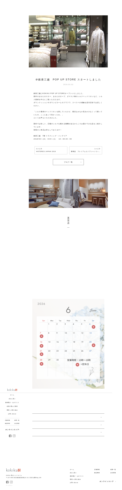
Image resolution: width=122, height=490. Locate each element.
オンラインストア (12, 429)
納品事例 (7, 423)
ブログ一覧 (68, 162)
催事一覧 (16, 420)
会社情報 (16, 423)
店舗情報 (7, 420)
